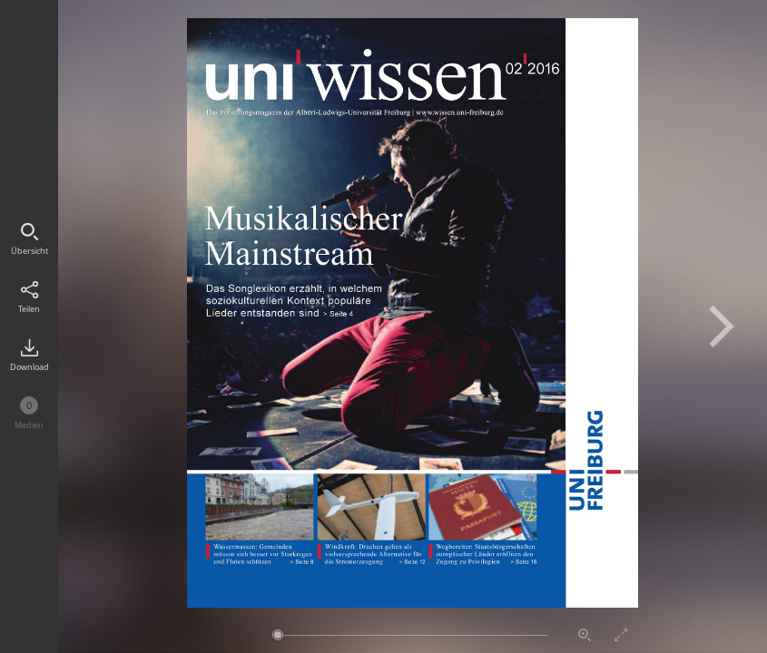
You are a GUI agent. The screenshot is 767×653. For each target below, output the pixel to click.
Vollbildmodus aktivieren (621, 635)
